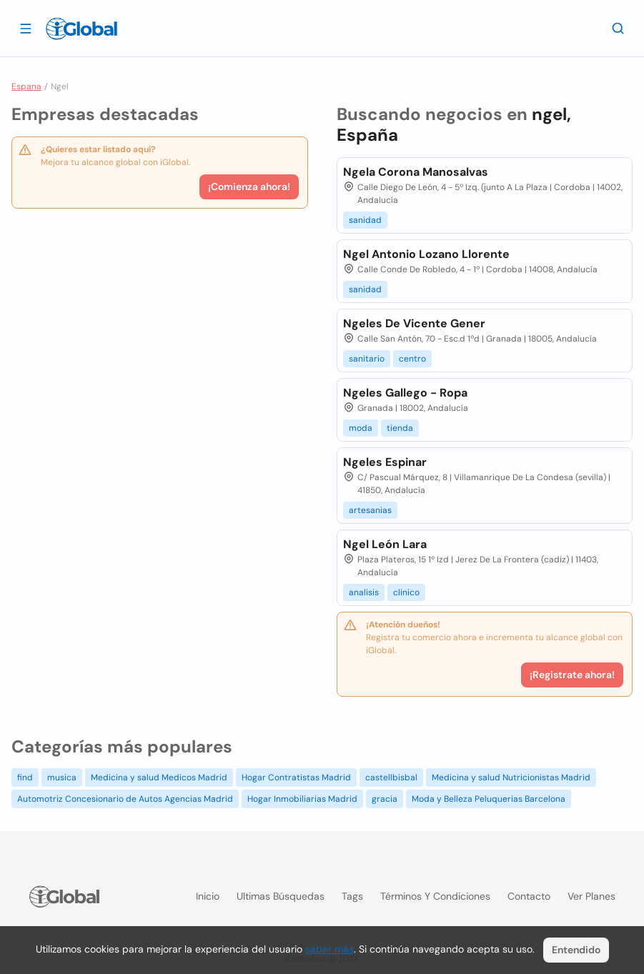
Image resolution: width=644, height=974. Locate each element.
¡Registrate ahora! (572, 674)
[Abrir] (25, 28)
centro (412, 358)
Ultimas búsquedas (281, 896)
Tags (352, 896)
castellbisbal (391, 777)
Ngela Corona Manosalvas (415, 171)
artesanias (370, 510)
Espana (26, 86)
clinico (406, 592)
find (25, 777)
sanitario (367, 358)
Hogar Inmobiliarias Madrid (302, 799)
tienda (400, 428)
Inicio (207, 896)
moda (360, 428)
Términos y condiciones (435, 896)
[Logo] (81, 28)
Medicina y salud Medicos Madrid (159, 777)
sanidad (365, 220)
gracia (384, 799)
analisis (364, 592)
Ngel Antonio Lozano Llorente (426, 254)
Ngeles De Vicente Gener (414, 323)
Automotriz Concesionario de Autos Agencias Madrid (125, 799)
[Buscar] (618, 28)
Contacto (528, 896)
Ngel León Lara (385, 544)
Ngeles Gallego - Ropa (405, 392)
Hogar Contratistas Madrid (296, 777)
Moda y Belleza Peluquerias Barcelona (488, 799)
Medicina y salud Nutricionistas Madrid (511, 777)
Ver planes (591, 896)
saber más (329, 949)
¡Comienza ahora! (249, 186)
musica (61, 777)
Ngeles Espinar (385, 461)
